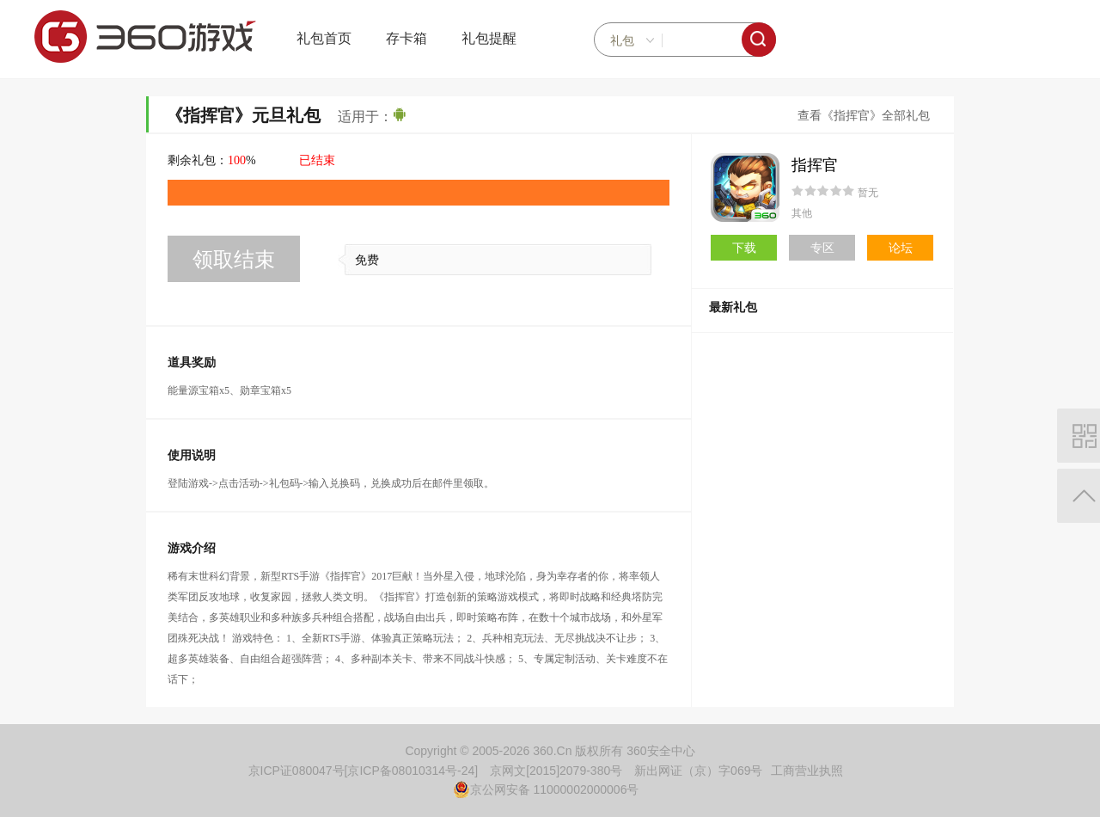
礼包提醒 (488, 38)
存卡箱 (406, 38)
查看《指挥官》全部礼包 (864, 115)
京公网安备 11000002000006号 (546, 789)
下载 (744, 248)
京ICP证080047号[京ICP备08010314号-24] (363, 770)
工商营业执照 (807, 770)
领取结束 (233, 259)
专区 (822, 248)
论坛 (901, 248)
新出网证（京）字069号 (698, 770)
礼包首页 (323, 38)
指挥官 (814, 165)
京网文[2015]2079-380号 (556, 770)
